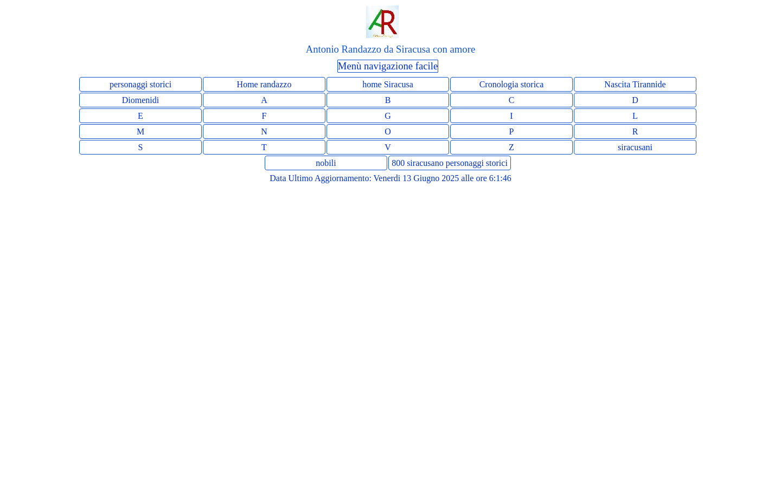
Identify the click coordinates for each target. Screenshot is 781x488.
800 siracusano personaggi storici (450, 163)
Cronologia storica (511, 84)
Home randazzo (264, 84)
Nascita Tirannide (634, 84)
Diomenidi (140, 100)
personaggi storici (140, 84)
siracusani (635, 147)
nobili (326, 163)
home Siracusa (387, 84)
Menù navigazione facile (388, 66)
